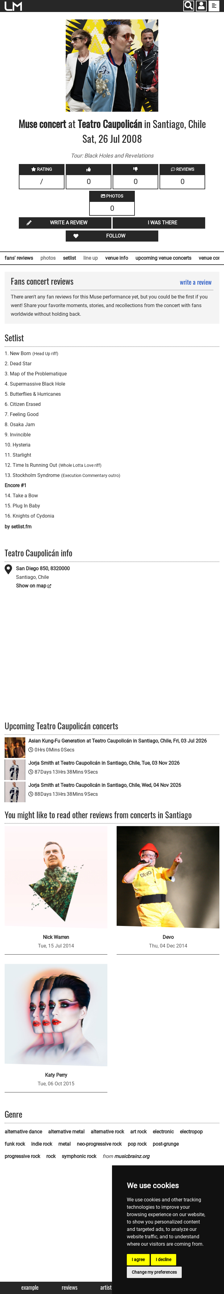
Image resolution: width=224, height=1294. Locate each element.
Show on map (31, 586)
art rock (138, 1132)
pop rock (137, 1144)
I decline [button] (163, 1259)
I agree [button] (138, 1259)
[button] (201, 7)
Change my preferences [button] (154, 1272)
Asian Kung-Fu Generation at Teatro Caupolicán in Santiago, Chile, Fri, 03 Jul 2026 (117, 741)
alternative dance (23, 1132)
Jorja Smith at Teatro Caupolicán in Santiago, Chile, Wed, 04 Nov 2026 (104, 785)
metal (64, 1144)
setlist (69, 258)
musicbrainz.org (131, 1156)
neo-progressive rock (99, 1144)
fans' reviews (19, 258)
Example (30, 1287)
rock (51, 1156)
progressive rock (22, 1156)
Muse (28, 123)
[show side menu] (214, 6)
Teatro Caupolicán (110, 123)
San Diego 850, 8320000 (43, 568)
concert (51, 123)
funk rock (15, 1144)
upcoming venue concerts (163, 258)
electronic (163, 1132)
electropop (191, 1132)
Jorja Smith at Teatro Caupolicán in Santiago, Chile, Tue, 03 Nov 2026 (104, 763)
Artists (107, 1287)
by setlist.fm (18, 527)
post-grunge (166, 1144)
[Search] (188, 6)
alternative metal (66, 1132)
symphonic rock (79, 1156)
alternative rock (107, 1132)
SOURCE (114, 23)
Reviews (69, 1287)
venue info (116, 258)
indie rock (41, 1144)
